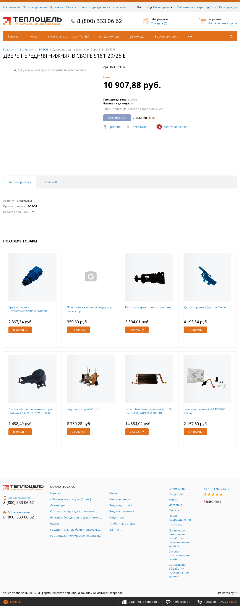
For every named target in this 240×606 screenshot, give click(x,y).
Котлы (33, 36)
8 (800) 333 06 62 (99, 21)
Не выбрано (162, 7)
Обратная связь (16, 512)
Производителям (35, 7)
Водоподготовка (166, 36)
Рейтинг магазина (216, 489)
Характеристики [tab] (19, 182)
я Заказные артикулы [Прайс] (68, 36)
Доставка (56, 7)
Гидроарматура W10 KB (83, 409)
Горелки (13, 36)
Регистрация (228, 7)
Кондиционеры (109, 36)
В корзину (20, 330)
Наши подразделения (94, 7)
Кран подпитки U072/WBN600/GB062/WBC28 (27, 309)
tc (236, 593)
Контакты (119, 7)
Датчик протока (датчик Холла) (205, 307)
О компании (11, 7)
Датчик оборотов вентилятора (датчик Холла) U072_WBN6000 (30, 411)
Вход (213, 7)
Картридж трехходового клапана (148, 307)
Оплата (71, 7)
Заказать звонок (17, 498)
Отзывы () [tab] (49, 182)
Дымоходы (137, 36)
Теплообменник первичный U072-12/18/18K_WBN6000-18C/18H (148, 411)
